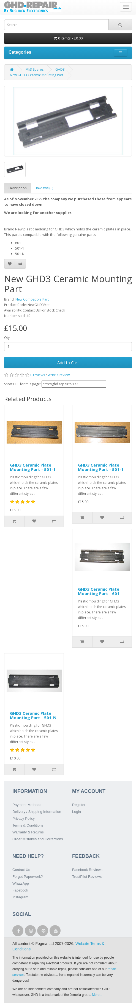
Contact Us (21, 870)
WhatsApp (20, 883)
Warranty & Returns (28, 832)
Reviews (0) (44, 188)
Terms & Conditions (27, 825)
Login (76, 812)
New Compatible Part (32, 299)
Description (18, 188)
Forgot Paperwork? (27, 877)
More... (97, 995)
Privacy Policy (23, 818)
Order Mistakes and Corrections (37, 839)
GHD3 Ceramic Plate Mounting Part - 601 (98, 591)
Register (78, 805)
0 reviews (37, 375)
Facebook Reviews (87, 870)
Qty (7, 337)
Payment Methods (26, 805)
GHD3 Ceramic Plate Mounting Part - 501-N (33, 715)
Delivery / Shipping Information (36, 812)
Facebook (20, 890)
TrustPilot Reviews (87, 877)
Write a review (59, 375)
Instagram (20, 897)
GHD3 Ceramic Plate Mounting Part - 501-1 (33, 467)
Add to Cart (68, 362)
